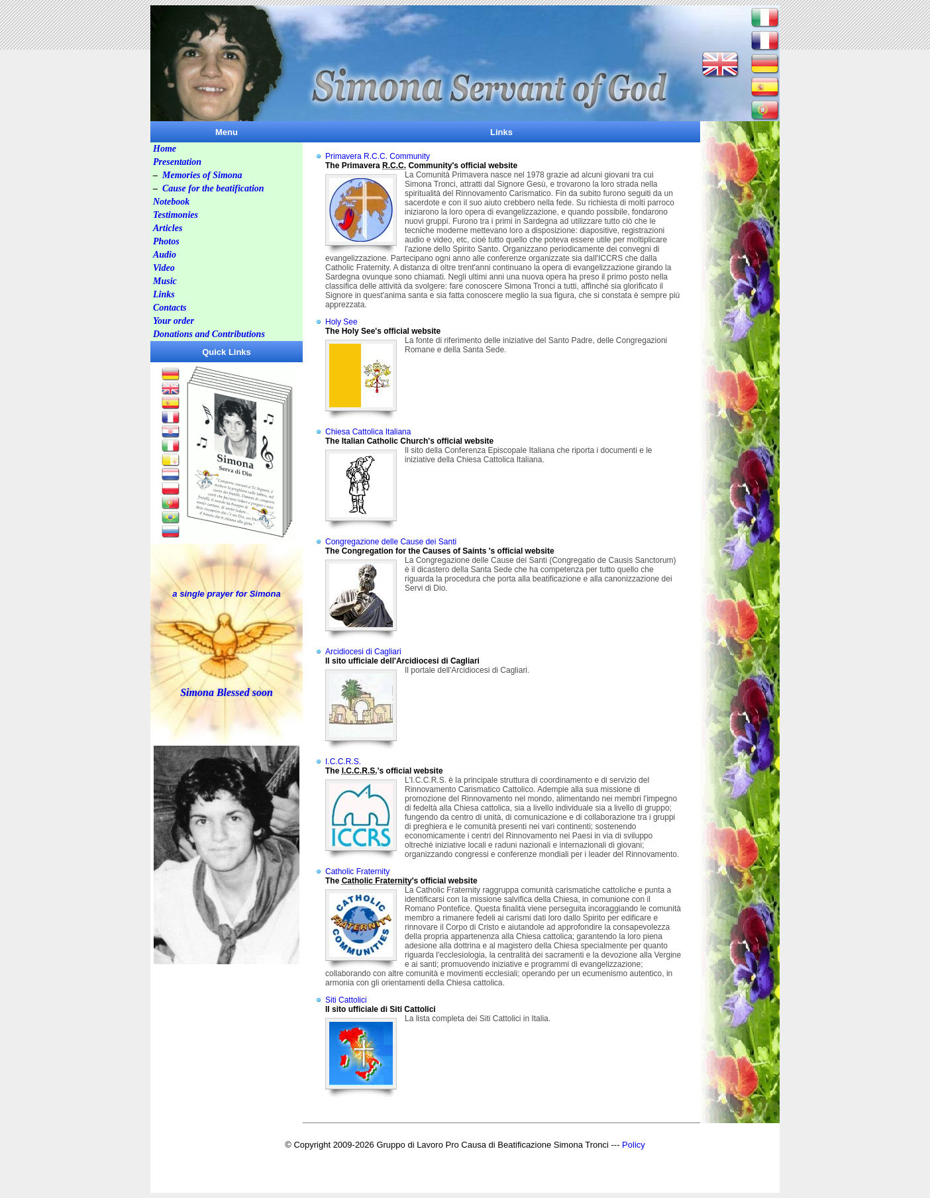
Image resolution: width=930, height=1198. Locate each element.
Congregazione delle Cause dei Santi (390, 541)
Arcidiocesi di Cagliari (363, 651)
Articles (167, 228)
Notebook (171, 202)
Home (164, 149)
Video (164, 268)
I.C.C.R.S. (343, 761)
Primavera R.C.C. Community (377, 156)
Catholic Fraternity (357, 871)
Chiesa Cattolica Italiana (368, 431)
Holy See (341, 321)
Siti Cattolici (346, 1000)
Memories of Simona (202, 175)
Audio (164, 255)
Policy (633, 1145)
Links (164, 294)
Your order (173, 321)
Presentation (177, 162)
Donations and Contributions (209, 334)
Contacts (170, 308)
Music (165, 281)
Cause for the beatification (213, 188)
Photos (166, 241)
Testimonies (175, 215)
